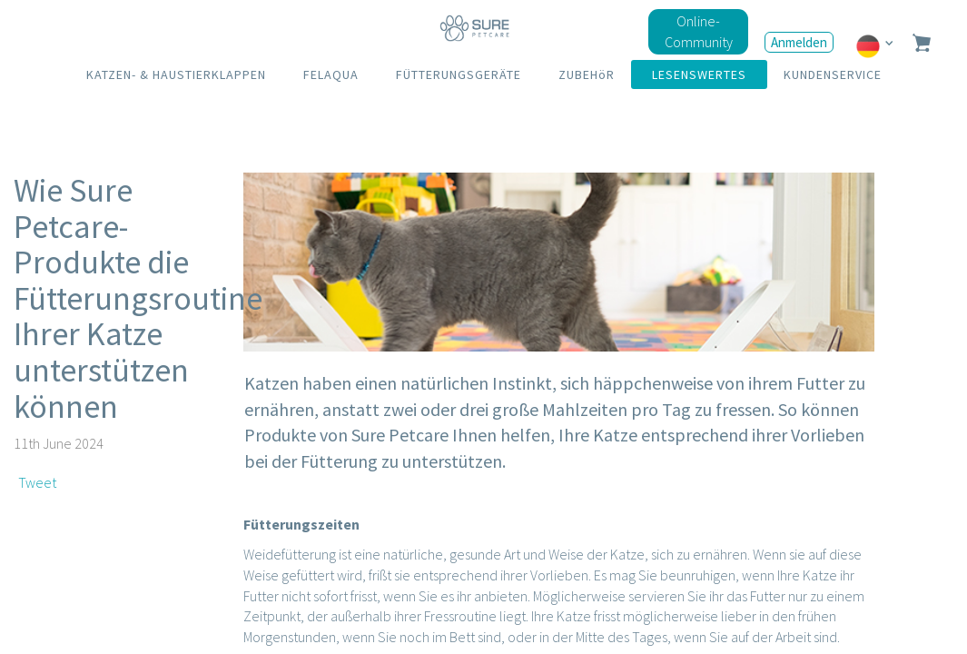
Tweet (37, 482)
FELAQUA (331, 74)
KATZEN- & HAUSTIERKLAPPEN (176, 74)
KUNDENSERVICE (833, 74)
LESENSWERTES (699, 74)
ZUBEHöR (586, 74)
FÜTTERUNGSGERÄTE (458, 74)
